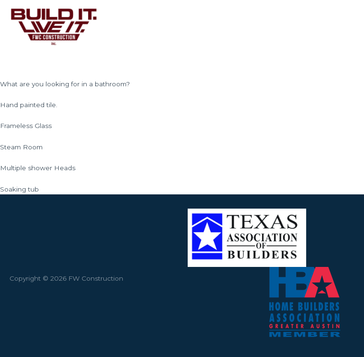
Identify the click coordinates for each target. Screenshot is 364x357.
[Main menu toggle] (345, 26)
